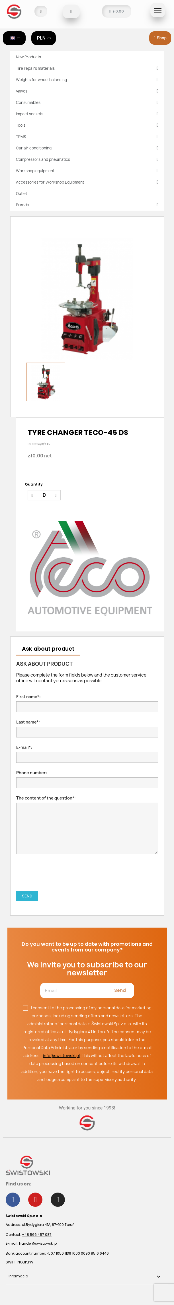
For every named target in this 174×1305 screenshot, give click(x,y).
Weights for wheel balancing (87, 80)
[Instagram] (58, 1200)
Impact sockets (87, 114)
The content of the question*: (87, 824)
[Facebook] (13, 1200)
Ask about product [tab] (48, 649)
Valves (87, 91)
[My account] (40, 11)
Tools (87, 125)
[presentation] (59, 867)
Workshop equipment (87, 171)
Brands (87, 205)
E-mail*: (87, 754)
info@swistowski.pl (61, 1055)
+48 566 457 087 (37, 1234)
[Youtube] (35, 1200)
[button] (71, 11)
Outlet (21, 193)
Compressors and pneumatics (87, 159)
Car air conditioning (87, 148)
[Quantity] (44, 495)
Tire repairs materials (87, 68)
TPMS (87, 136)
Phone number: (87, 779)
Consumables (87, 102)
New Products (28, 56)
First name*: (87, 703)
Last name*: (87, 728)
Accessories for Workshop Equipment (87, 182)
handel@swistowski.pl (38, 1243)
